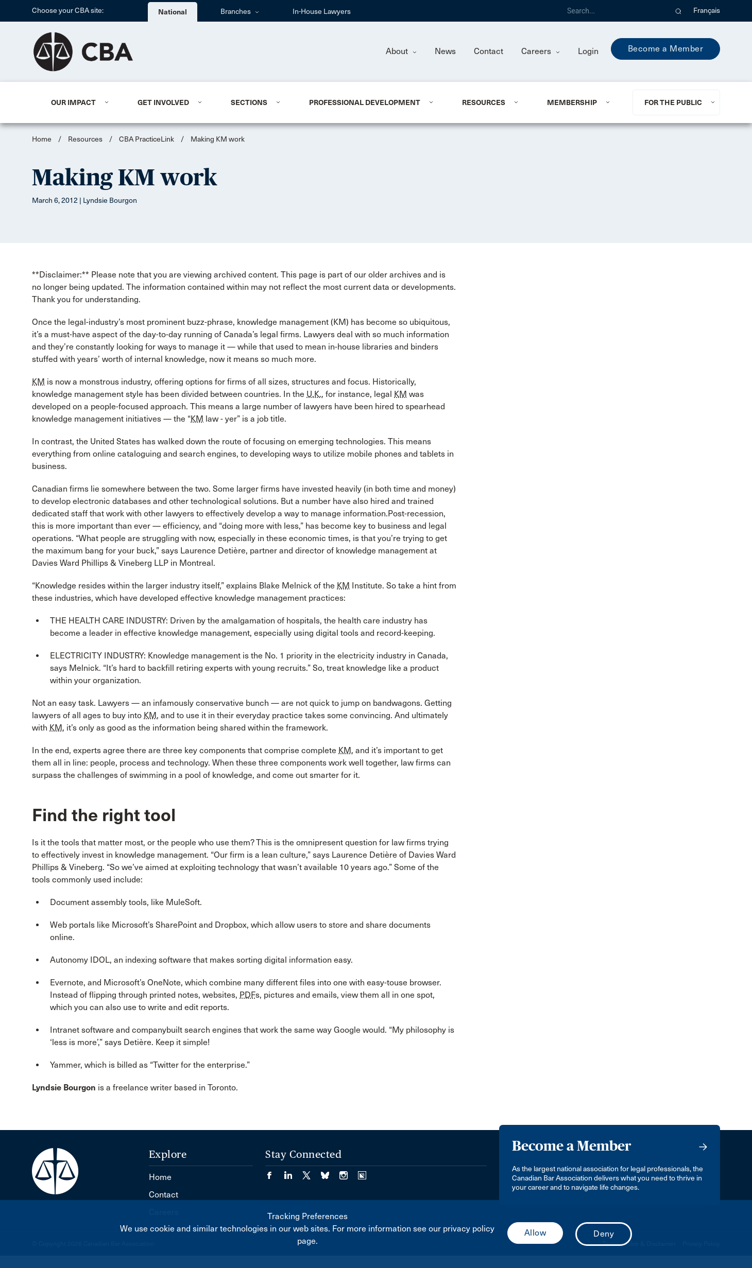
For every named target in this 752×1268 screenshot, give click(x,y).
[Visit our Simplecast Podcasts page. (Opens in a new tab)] (362, 1172)
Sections (249, 102)
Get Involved (163, 102)
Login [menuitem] (588, 51)
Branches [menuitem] (239, 11)
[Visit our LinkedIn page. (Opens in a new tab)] (293, 1172)
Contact (488, 51)
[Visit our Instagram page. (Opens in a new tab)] (348, 1172)
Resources (483, 102)
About (401, 51)
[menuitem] (81, 102)
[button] (678, 11)
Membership (572, 102)
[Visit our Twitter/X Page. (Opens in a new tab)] (311, 1172)
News (445, 51)
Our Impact (73, 102)
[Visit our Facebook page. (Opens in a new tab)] (274, 1172)
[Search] (613, 11)
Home (42, 139)
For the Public (673, 102)
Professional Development (364, 102)
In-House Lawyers (322, 11)
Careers (540, 51)
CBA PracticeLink (146, 139)
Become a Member (666, 49)
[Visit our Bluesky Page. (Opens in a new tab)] (330, 1172)
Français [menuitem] (706, 10)
